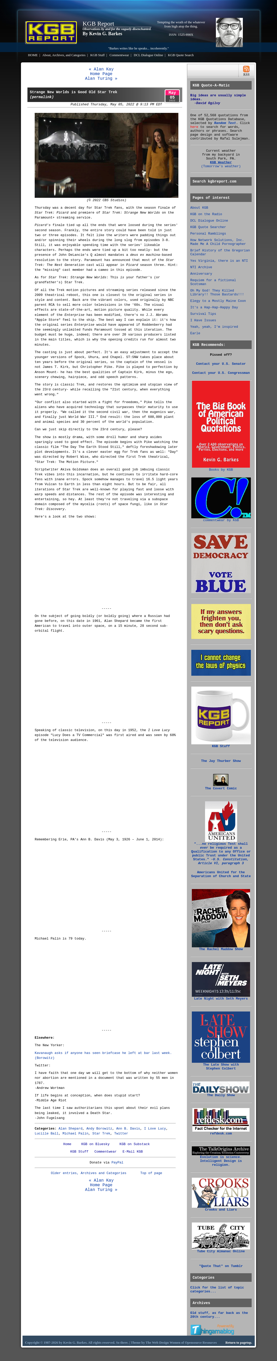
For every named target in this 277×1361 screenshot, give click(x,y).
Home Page (101, 74)
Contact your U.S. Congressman (221, 373)
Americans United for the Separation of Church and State (221, 874)
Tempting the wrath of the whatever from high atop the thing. (181, 24)
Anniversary (201, 274)
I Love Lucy (155, 1129)
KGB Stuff (97, 55)
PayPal (117, 1163)
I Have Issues (203, 320)
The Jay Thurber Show (221, 761)
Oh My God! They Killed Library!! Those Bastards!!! (217, 292)
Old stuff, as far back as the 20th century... (219, 1315)
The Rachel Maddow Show (221, 947)
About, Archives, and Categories (64, 55)
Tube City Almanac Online (221, 1250)
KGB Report (98, 23)
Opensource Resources (201, 1342)
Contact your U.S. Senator (221, 364)
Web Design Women (166, 1342)
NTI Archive (201, 267)
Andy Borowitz (99, 1129)
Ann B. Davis (128, 1129)
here (194, 127)
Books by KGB (221, 468)
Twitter (121, 1134)
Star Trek (101, 1134)
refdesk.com (221, 1132)
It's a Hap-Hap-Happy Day (214, 307)
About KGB (199, 208)
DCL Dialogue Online (148, 55)
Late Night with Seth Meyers (221, 997)
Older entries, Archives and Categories (88, 1173)
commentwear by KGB (221, 518)
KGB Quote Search (181, 55)
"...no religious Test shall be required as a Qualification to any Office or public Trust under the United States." (221, 852)
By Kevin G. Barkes (102, 33)
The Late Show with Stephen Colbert (221, 1065)
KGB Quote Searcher (208, 227)
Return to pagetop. (238, 1342)
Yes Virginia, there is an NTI (219, 261)
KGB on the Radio (206, 214)
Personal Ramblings (208, 234)
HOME (33, 55)
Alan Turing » (101, 78)
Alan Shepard (70, 1129)
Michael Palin (76, 1134)
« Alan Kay (101, 69)
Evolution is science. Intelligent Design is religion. (221, 1159)
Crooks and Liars (221, 1208)
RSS (246, 70)
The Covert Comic (221, 787)
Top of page (151, 1173)
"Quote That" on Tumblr (221, 1266)
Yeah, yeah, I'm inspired (214, 327)
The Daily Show (221, 1093)
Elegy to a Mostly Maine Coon (218, 301)
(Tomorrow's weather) (221, 166)
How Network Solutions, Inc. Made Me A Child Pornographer (218, 242)
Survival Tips (203, 314)
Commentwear (119, 55)
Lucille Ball (47, 1134)
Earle (195, 333)
